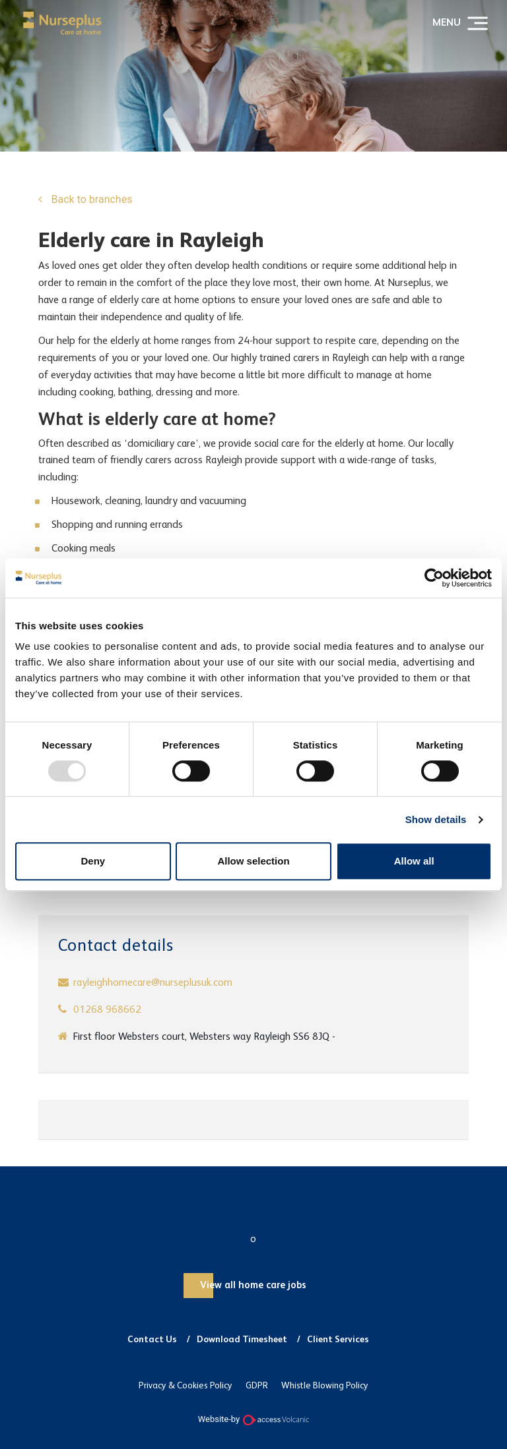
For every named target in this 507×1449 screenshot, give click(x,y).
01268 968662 (107, 1010)
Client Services (338, 1339)
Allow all (414, 861)
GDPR (257, 1385)
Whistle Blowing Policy (324, 1385)
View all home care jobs (253, 1285)
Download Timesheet (242, 1339)
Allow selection (253, 861)
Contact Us (152, 1339)
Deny (93, 861)
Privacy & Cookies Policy (185, 1385)
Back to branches (91, 199)
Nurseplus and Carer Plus (62, 23)
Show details (436, 819)
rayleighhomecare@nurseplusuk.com (152, 983)
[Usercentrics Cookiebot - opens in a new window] (434, 578)
